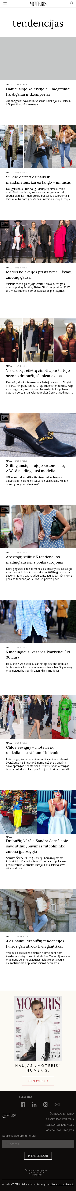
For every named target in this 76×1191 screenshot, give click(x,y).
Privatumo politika (60, 1119)
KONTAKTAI (53, 1130)
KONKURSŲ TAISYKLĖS (59, 1124)
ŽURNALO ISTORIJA (62, 1113)
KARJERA (68, 1130)
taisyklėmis (37, 1174)
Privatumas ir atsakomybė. (62, 1184)
